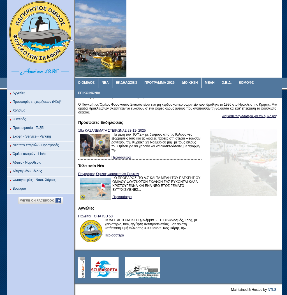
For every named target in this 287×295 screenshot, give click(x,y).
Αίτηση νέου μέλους (27, 171)
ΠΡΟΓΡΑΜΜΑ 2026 (159, 83)
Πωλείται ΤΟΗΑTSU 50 (95, 216)
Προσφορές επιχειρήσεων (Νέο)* (37, 102)
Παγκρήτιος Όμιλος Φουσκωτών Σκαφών (108, 174)
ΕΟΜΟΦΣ (246, 83)
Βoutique (19, 189)
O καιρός (19, 119)
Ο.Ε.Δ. (226, 83)
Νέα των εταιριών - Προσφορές (36, 145)
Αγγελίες (19, 93)
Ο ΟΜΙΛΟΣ (86, 83)
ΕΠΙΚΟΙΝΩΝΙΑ (89, 93)
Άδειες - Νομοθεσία (27, 162)
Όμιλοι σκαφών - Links (29, 154)
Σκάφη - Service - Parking (32, 136)
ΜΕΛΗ (210, 83)
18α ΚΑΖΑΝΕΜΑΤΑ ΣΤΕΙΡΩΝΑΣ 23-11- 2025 (112, 131)
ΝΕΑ (105, 83)
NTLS (272, 290)
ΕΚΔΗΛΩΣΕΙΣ (126, 83)
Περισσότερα (121, 157)
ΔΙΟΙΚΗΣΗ (190, 83)
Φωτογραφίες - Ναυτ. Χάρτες (34, 180)
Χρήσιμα (19, 110)
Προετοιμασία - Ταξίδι (28, 128)
